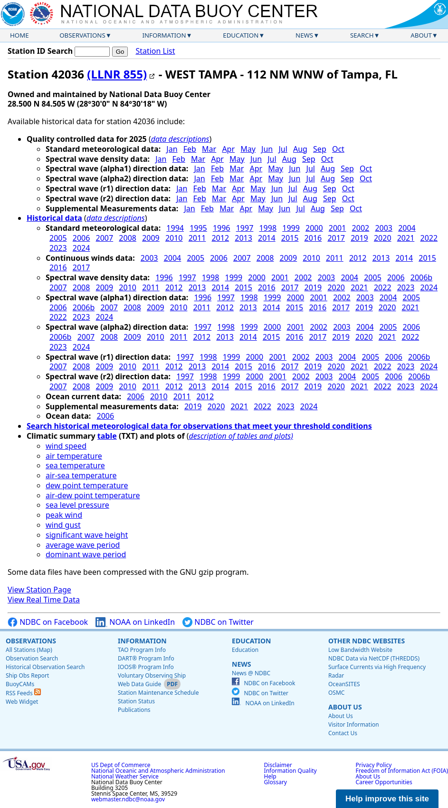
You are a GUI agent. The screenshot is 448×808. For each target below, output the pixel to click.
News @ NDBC (251, 673)
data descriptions (180, 139)
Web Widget (22, 702)
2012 (220, 238)
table (107, 436)
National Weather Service (125, 776)
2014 (267, 238)
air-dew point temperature (93, 495)
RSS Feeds (23, 693)
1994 (175, 228)
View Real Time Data (44, 599)
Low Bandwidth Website (360, 650)
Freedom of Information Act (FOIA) (402, 771)
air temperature (74, 456)
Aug (300, 149)
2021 (406, 238)
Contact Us (342, 733)
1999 (291, 228)
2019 (359, 238)
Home (19, 35)
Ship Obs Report (27, 675)
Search (362, 35)
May (248, 149)
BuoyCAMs (20, 684)
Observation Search (32, 658)
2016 (313, 238)
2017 (336, 238)
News (304, 35)
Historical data (54, 218)
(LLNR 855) (117, 74)
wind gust (63, 525)
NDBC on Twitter (218, 622)
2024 (81, 248)
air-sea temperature (81, 475)
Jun (267, 149)
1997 (245, 228)
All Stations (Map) (29, 650)
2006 (81, 238)
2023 (58, 248)
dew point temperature (87, 485)
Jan (171, 149)
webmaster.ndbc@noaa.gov (128, 799)
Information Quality (290, 771)
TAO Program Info (142, 650)
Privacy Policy (374, 765)
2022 (429, 238)
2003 (383, 228)
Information (164, 35)
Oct (338, 149)
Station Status (136, 701)
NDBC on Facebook (48, 622)
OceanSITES (344, 684)
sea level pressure (77, 505)
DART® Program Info (146, 658)
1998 (267, 228)
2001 (337, 228)
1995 (198, 228)
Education (240, 35)
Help (270, 776)
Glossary (275, 782)
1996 (221, 228)
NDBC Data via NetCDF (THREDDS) (373, 658)
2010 (174, 238)
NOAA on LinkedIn (135, 622)
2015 (290, 238)
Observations (82, 35)
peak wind (64, 515)
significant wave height (87, 535)
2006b (421, 277)
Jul (282, 149)
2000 (314, 228)
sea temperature (75, 465)
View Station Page (39, 589)
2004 (407, 228)
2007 (105, 238)
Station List (155, 51)
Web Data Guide (139, 684)
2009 (151, 238)
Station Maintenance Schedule (158, 693)
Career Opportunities (384, 782)
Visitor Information (353, 724)
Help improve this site (387, 798)
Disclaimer (278, 765)
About (421, 35)
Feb (189, 149)
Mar (209, 149)
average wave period (83, 545)
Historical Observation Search (45, 667)
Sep (319, 149)
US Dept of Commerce (121, 765)
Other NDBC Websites (366, 640)
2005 (58, 238)
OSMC (336, 693)
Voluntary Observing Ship (152, 675)
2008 (127, 238)
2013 (243, 238)
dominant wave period (86, 554)
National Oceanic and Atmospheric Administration (158, 771)
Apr (228, 149)
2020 (382, 238)
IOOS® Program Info (146, 667)
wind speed (66, 446)
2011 (197, 238)
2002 (361, 228)
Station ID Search (40, 51)
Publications (134, 710)
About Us (345, 706)
